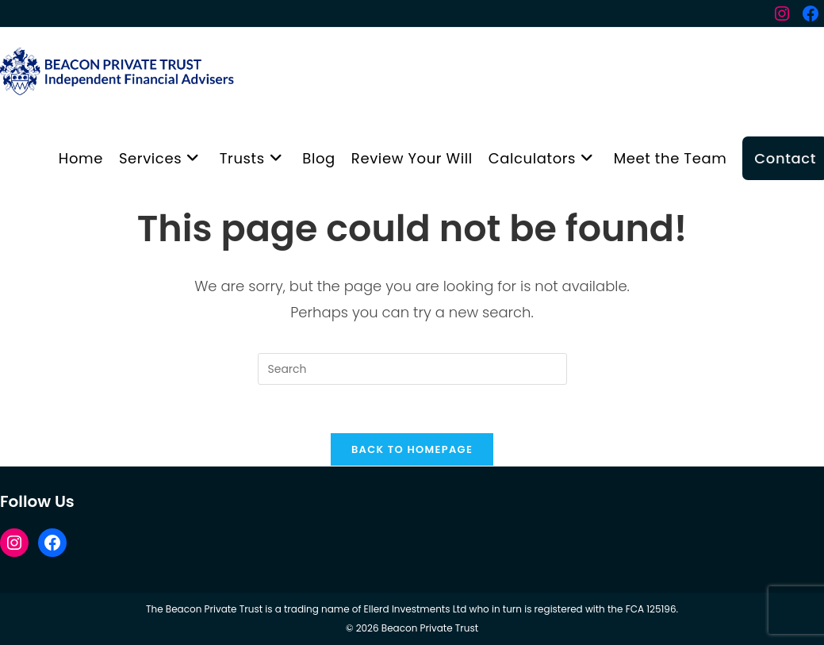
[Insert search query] (412, 369)
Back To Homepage (412, 449)
